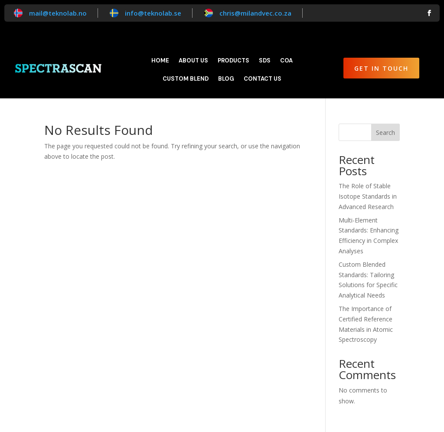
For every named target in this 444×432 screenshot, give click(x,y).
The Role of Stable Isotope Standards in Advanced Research (368, 196)
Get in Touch (381, 68)
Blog (226, 79)
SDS (265, 61)
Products (233, 61)
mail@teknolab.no (58, 13)
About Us (193, 61)
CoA (286, 61)
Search (385, 132)
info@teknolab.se (153, 13)
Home (160, 61)
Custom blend (186, 79)
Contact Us (262, 79)
